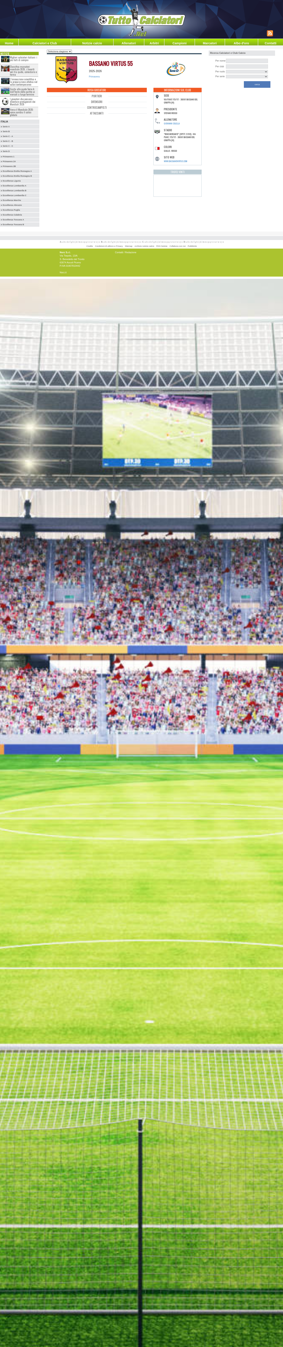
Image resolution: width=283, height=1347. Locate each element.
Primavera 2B (9, 166)
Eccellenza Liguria (12, 181)
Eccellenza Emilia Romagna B (17, 176)
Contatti (270, 43)
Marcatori (210, 43)
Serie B (6, 131)
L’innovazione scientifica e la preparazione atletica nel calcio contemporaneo (23, 82)
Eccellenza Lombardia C (14, 195)
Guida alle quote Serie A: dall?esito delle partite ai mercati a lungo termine (22, 92)
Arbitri (154, 43)
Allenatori (129, 43)
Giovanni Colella (172, 123)
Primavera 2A (9, 161)
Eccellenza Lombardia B (14, 190)
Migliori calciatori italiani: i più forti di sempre (23, 58)
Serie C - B (8, 141)
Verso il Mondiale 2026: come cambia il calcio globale (22, 112)
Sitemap (128, 246)
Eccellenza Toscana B (13, 224)
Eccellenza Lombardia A (14, 186)
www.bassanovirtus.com (175, 161)
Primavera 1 (8, 156)
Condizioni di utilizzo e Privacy (109, 246)
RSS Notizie (161, 246)
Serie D (6, 151)
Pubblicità (192, 246)
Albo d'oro (241, 43)
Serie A (6, 127)
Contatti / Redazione (125, 252)
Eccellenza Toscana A (13, 220)
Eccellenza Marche (12, 200)
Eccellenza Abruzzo (12, 205)
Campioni (179, 43)
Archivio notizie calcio (144, 246)
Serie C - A (8, 136)
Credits (89, 246)
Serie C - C (8, 146)
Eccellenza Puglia (11, 210)
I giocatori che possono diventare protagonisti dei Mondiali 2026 (22, 102)
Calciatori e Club (45, 43)
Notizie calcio (92, 43)
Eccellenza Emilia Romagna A (17, 171)
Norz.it (63, 272)
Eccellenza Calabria (12, 215)
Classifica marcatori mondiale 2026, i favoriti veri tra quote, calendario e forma (23, 70)
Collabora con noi (178, 246)
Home (9, 43)
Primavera (94, 76)
